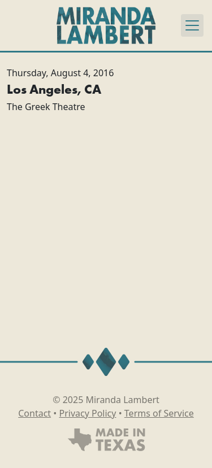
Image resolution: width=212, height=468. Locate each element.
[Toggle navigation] (192, 25)
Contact (34, 413)
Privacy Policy (87, 413)
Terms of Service (159, 413)
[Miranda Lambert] (106, 25)
